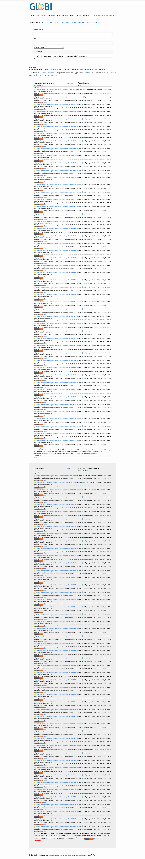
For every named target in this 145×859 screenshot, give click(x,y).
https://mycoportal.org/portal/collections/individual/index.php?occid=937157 (57, 426)
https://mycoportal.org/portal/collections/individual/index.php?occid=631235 (57, 133)
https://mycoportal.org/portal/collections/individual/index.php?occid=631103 (57, 184)
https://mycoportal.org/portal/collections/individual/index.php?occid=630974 (57, 192)
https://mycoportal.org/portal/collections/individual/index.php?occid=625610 (57, 353)
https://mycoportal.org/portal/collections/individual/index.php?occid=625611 (57, 345)
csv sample (43, 73)
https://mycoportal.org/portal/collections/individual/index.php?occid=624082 (57, 367)
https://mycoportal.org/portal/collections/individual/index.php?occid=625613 (57, 338)
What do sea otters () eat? (55, 22)
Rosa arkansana (83, 83)
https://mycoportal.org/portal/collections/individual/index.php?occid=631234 (57, 141)
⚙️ (83, 89)
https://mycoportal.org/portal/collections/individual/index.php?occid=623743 (57, 418)
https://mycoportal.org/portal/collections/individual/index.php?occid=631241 (57, 119)
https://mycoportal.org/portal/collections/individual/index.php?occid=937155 (57, 440)
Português (101, 15)
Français (113, 15)
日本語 (107, 15)
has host (69, 83)
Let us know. (87, 73)
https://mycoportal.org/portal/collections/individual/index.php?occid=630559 (57, 279)
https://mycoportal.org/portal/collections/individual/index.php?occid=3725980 (57, 97)
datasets (65, 15)
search (79, 15)
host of (69, 468)
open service (53, 855)
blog (37, 15)
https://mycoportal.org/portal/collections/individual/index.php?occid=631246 (57, 111)
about (32, 15)
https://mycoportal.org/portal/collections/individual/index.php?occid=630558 (57, 287)
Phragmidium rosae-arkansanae (44, 83)
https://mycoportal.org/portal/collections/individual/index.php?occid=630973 (57, 199)
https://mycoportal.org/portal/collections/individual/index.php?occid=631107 (57, 163)
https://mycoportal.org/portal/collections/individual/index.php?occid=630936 (57, 236)
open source (80, 855)
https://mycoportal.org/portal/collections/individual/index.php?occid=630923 (57, 265)
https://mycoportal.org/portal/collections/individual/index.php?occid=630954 (57, 214)
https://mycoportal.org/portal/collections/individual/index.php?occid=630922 (57, 272)
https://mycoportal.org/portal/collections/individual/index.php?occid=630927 (57, 250)
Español (95, 15)
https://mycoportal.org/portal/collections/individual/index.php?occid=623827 (57, 382)
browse (43, 15)
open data (68, 855)
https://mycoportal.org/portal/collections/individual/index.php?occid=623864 (57, 375)
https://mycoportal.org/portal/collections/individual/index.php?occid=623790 (57, 404)
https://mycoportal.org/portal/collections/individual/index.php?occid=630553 (57, 294)
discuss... (45, 95)
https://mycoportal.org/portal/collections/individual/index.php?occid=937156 (57, 433)
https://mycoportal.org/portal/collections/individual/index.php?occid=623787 (57, 411)
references (86, 15)
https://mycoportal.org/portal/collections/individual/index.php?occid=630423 (57, 309)
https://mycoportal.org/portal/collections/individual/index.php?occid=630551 (57, 301)
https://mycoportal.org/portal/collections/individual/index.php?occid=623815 (57, 389)
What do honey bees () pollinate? (85, 22)
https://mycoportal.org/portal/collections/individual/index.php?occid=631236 (57, 126)
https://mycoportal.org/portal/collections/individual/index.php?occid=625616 (57, 316)
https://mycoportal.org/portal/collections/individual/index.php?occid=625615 (57, 323)
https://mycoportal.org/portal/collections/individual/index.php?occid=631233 (57, 148)
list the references (50, 75)
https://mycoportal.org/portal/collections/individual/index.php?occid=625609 (57, 360)
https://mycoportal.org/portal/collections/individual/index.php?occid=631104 (57, 177)
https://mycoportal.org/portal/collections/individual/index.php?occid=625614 (57, 331)
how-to (72, 15)
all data (51, 73)
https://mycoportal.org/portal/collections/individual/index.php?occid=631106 (57, 170)
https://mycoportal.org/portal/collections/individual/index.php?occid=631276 (57, 104)
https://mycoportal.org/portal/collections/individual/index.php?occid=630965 (57, 206)
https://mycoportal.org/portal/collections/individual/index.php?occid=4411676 (57, 89)
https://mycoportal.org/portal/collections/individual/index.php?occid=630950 (57, 221)
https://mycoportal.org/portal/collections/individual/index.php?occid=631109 (57, 155)
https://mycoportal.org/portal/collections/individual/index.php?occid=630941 (57, 228)
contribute (51, 15)
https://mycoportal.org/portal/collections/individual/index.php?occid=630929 (57, 243)
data (58, 15)
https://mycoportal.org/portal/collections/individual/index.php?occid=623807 (57, 397)
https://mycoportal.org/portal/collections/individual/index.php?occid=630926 (57, 258)
